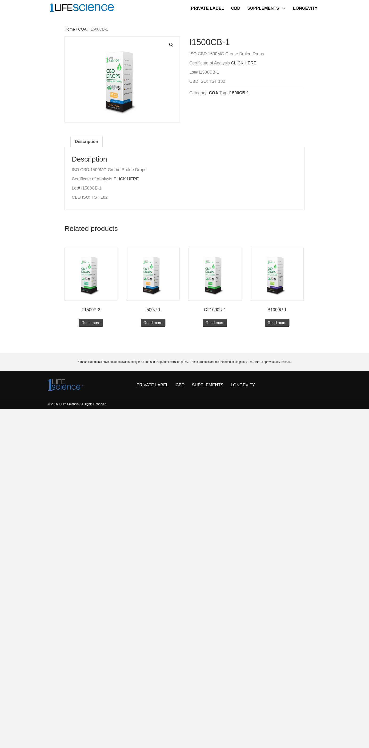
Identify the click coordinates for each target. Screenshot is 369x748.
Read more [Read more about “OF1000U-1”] (215, 323)
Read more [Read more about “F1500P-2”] (91, 323)
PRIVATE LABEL (152, 385)
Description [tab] (86, 141)
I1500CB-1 (239, 93)
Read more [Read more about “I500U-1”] (153, 323)
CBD (180, 385)
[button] (283, 8)
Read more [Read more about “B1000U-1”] (277, 323)
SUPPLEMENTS (207, 385)
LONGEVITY (243, 385)
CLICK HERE (243, 63)
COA (82, 29)
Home (69, 29)
